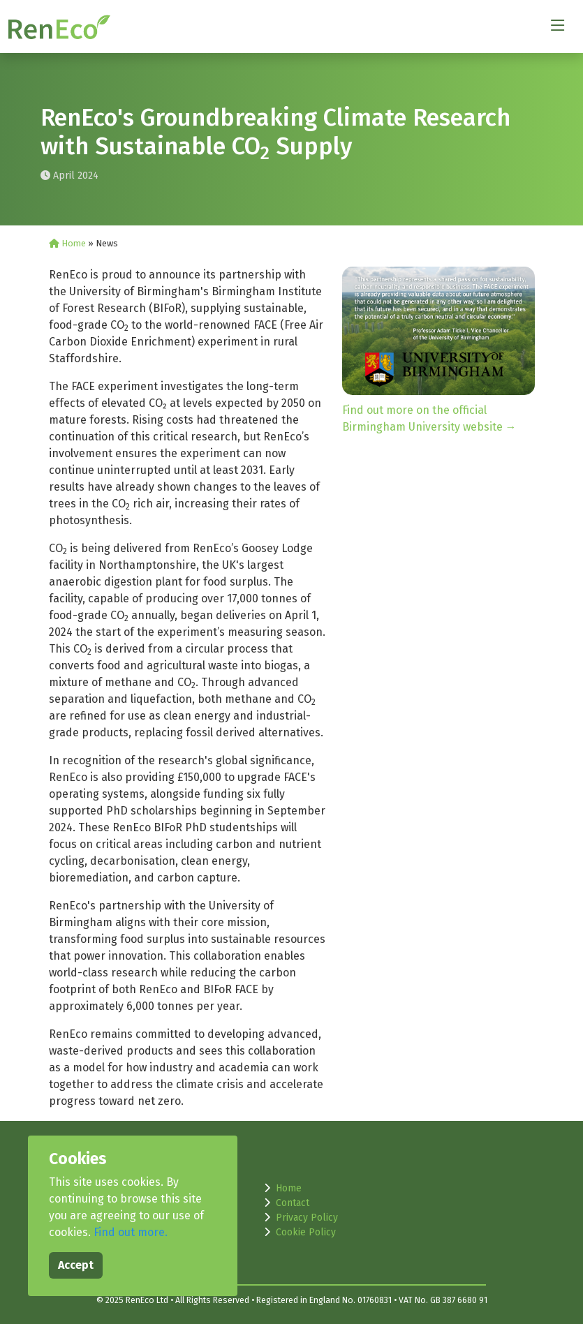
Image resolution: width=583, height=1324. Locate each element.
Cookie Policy (306, 1232)
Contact (292, 1203)
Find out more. (131, 1232)
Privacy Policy (307, 1217)
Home (68, 243)
